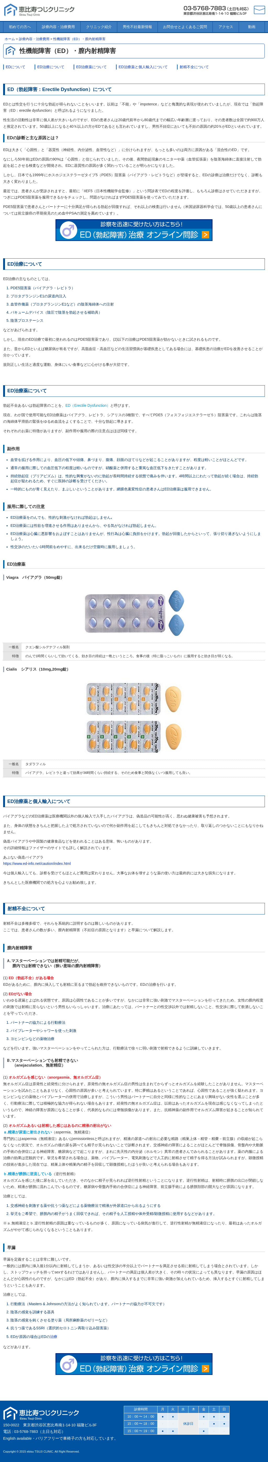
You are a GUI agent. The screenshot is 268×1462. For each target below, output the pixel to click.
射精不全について (194, 67)
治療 (53, 1337)
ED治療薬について (91, 67)
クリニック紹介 (99, 27)
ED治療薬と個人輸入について (143, 67)
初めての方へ (20, 27)
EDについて (15, 67)
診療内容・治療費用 (58, 27)
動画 (251, 27)
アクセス (226, 27)
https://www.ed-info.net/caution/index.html (37, 863)
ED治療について (50, 67)
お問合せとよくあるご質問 (185, 27)
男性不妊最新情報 (137, 27)
